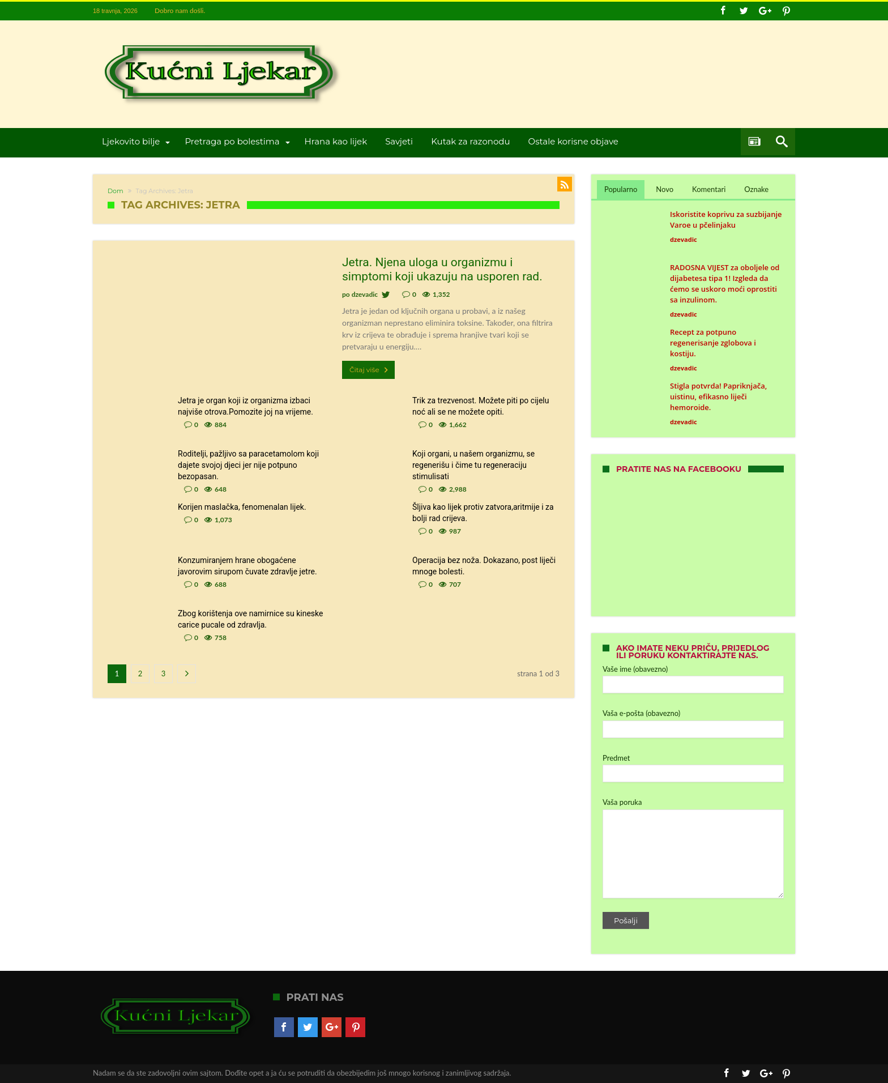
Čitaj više (369, 370)
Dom (115, 191)
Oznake (756, 189)
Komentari (708, 189)
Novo (664, 189)
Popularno (620, 189)
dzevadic (365, 294)
